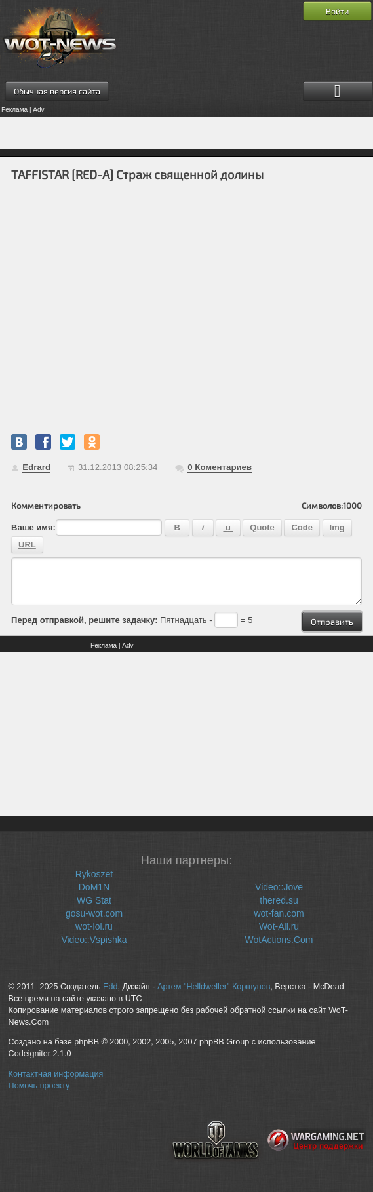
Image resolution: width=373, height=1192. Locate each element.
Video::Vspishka (94, 939)
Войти (337, 11)
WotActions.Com (279, 939)
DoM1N (94, 887)
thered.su (279, 900)
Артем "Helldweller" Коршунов (213, 986)
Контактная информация (56, 1074)
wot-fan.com (279, 913)
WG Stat (94, 900)
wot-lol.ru (94, 926)
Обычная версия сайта (57, 91)
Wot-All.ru (279, 926)
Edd (110, 986)
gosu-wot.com (94, 913)
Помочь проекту (39, 1085)
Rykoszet (94, 874)
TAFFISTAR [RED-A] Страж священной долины (137, 174)
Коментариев (219, 467)
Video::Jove (279, 887)
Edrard (36, 467)
